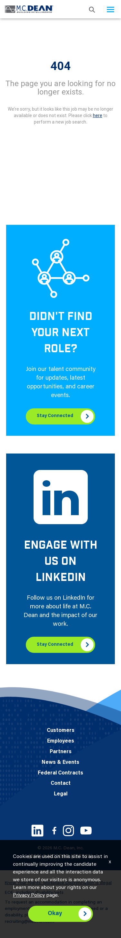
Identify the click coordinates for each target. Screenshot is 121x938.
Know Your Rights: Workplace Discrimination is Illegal (58, 883)
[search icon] (92, 9)
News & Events (60, 762)
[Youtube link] (86, 830)
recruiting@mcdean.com (29, 922)
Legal (60, 794)
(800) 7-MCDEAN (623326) (60, 856)
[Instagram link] (68, 830)
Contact (61, 783)
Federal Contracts (60, 773)
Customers (61, 730)
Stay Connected (55, 416)
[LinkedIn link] (37, 831)
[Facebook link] (54, 830)
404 (60, 66)
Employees (60, 741)
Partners (61, 751)
